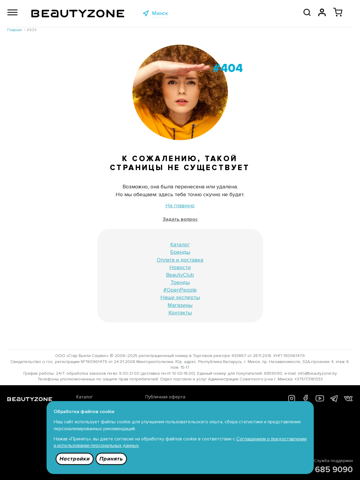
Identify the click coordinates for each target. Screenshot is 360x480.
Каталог (180, 244)
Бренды (180, 252)
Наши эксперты (180, 297)
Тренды (180, 282)
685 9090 (334, 469)
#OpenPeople (180, 289)
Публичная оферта (165, 397)
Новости (180, 267)
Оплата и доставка (180, 259)
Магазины (180, 305)
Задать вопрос (180, 219)
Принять (111, 458)
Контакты (180, 312)
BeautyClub (180, 275)
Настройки (74, 458)
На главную (180, 205)
